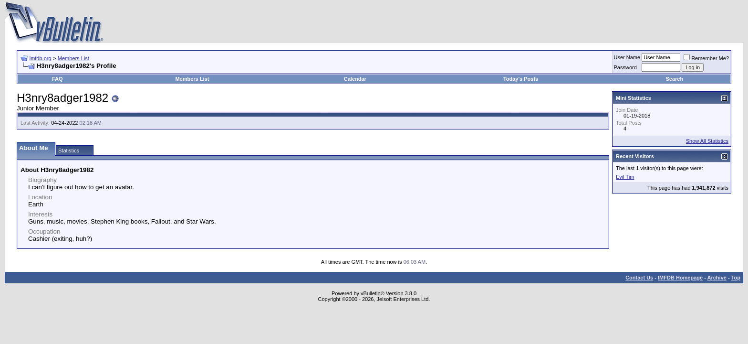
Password (625, 67)
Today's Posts (520, 79)
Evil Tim (625, 177)
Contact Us (639, 277)
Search (675, 79)
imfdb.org (41, 58)
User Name (627, 57)
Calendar (355, 79)
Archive (717, 277)
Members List (73, 58)
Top (735, 277)
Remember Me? (706, 58)
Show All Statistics (707, 141)
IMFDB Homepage (680, 277)
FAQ (57, 79)
